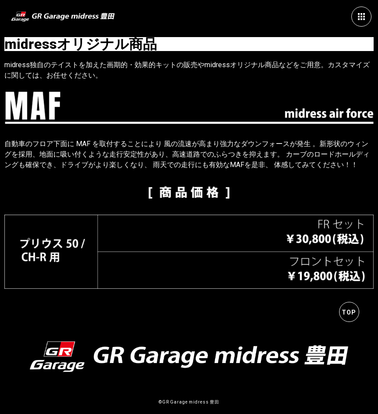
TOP (349, 312)
